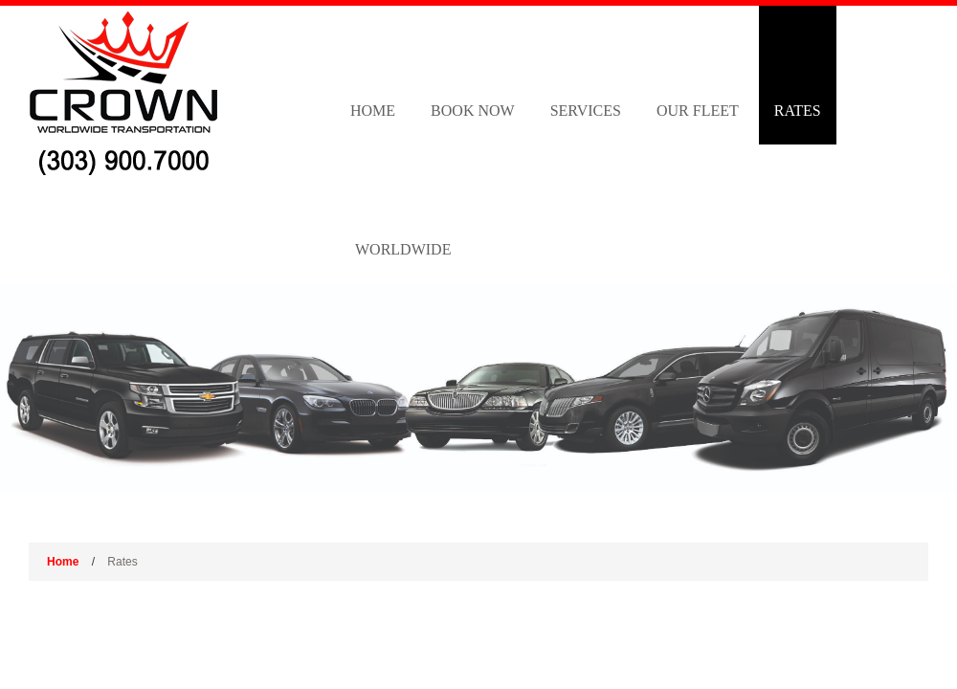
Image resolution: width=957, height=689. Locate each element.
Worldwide (403, 249)
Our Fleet (698, 110)
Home (372, 110)
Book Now (473, 110)
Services (585, 110)
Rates (797, 110)
